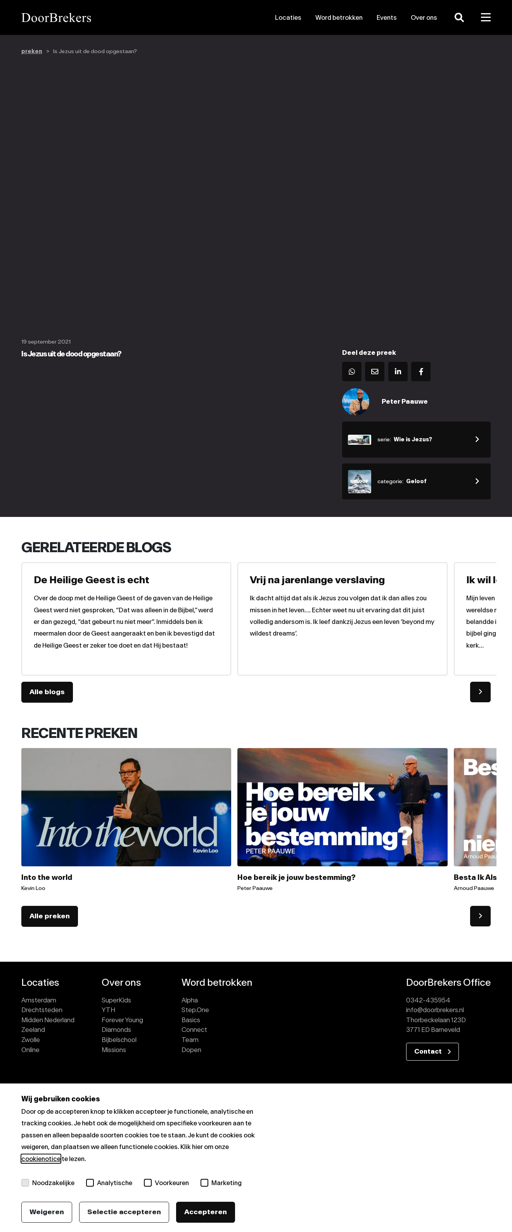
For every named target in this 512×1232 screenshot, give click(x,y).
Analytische (109, 1182)
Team (190, 1039)
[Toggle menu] (486, 17)
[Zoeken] (459, 17)
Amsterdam (38, 1000)
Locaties (288, 17)
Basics (191, 1020)
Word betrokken (339, 17)
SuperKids (116, 1000)
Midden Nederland (47, 1020)
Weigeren (46, 1211)
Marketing (221, 1182)
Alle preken (49, 916)
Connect (194, 1029)
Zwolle (30, 1039)
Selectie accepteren (124, 1211)
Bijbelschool (119, 1039)
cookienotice (41, 1158)
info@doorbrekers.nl (435, 1010)
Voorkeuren (166, 1182)
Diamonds (116, 1029)
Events (387, 17)
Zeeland (33, 1029)
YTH (108, 1010)
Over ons (424, 17)
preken (31, 51)
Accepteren (205, 1211)
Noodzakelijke (47, 1182)
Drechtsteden (41, 1010)
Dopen (191, 1049)
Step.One (195, 1010)
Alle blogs (47, 691)
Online (30, 1049)
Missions (114, 1049)
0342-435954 (428, 1000)
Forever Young (122, 1020)
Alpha (190, 1000)
